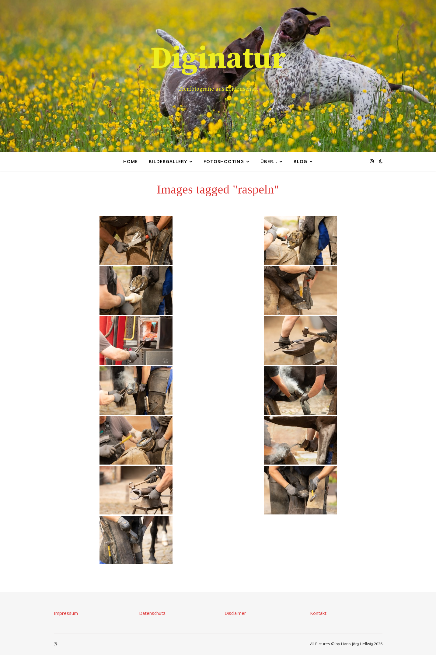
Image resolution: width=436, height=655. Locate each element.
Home (130, 161)
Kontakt (318, 613)
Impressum (66, 613)
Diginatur (218, 59)
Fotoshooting (224, 161)
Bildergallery (168, 161)
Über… (268, 161)
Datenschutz (152, 613)
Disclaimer (235, 613)
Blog (300, 161)
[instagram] (372, 161)
